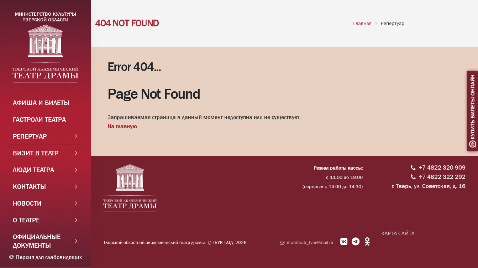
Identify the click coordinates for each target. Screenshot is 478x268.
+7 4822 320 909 (442, 167)
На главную (122, 126)
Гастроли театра (39, 119)
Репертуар (30, 136)
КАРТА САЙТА (397, 233)
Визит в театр (35, 153)
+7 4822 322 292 (442, 177)
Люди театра (33, 170)
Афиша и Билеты (41, 103)
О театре (26, 220)
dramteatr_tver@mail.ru (310, 242)
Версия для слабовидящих (45, 257)
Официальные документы (37, 241)
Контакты (29, 186)
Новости (27, 203)
